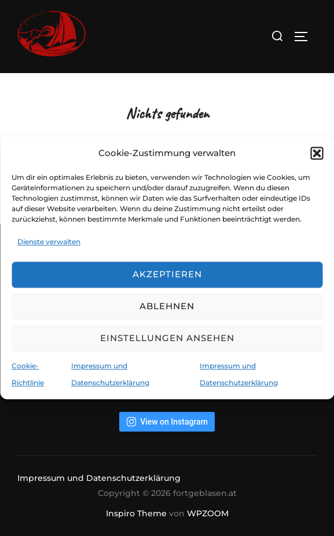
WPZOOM (208, 513)
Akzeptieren (167, 274)
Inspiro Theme (136, 513)
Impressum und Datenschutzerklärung (99, 478)
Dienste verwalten (48, 241)
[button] (316, 153)
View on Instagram (167, 422)
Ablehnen (167, 306)
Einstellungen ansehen (167, 338)
